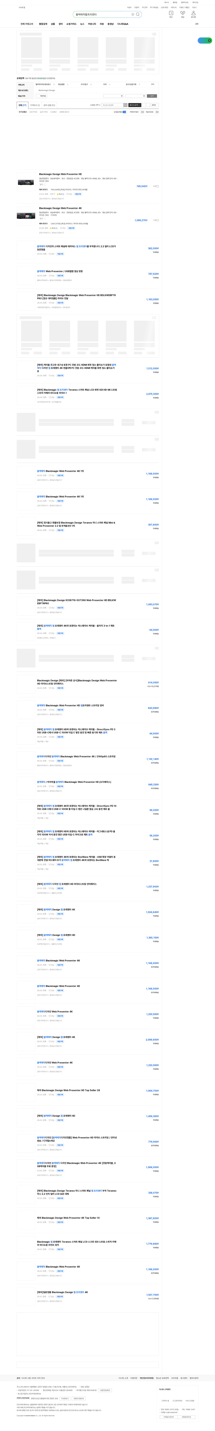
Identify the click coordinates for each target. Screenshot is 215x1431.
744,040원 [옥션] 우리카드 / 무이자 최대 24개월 (69, 190)
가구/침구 (84, 84)
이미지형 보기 (148, 105)
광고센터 (183, 1378)
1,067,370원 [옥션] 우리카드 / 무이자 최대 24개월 (69, 224)
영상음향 (61, 84)
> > (54, 280)
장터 (61, 24)
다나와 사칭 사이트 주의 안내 (33, 1378)
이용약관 (133, 1378)
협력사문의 (194, 1378)
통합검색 (43, 24)
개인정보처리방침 (147, 1378)
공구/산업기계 (131, 84)
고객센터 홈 (165, 1401)
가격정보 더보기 (149, 186)
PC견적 (144, 7)
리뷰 (102, 24)
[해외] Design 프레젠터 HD (56, 935)
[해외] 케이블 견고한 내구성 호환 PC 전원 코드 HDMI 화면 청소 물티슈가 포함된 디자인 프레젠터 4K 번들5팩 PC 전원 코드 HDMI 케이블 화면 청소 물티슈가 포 (76, 368)
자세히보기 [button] (65, 1399)
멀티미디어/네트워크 (43, 84)
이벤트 (181, 7)
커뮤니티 (174, 7)
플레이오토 (184, 2)
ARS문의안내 (186, 1417)
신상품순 (53, 112)
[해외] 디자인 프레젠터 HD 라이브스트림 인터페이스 (67, 884)
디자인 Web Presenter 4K (55, 1011)
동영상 (111, 24)
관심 (70, 194)
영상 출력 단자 (86, 178)
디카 (104, 84)
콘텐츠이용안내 (79, 1399)
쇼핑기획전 (164, 7)
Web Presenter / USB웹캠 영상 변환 (60, 271)
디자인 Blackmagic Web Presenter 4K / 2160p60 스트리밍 (76, 756)
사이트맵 (174, 1378)
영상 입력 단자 (107, 178)
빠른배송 (43, 96)
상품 (53, 24)
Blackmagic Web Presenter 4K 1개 (60, 471)
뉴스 (82, 24)
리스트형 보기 (144, 105)
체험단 (187, 7)
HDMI (94, 178)
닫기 (41, 185)
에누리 (166, 2)
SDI (99, 178)
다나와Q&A (122, 24)
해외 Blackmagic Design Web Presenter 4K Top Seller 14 (68, 1218)
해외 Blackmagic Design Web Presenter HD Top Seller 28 (68, 1090)
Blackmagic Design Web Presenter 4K (60, 208)
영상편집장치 (44, 178)
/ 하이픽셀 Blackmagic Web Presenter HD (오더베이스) (74, 782)
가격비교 (35, 105)
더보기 (195, 7)
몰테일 (175, 2)
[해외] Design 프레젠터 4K (56, 909)
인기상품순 (23, 112)
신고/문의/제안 (177, 1401)
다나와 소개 (123, 1378)
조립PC (136, 7)
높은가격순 (44, 112)
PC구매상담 (154, 7)
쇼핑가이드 (71, 24)
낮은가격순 (33, 112)
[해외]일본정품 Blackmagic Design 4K (62, 1292)
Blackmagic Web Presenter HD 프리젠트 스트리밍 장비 (70, 705)
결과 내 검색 (134, 105)
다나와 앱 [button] (22, 7)
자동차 (129, 7)
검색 (152, 96)
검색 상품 (49, 105)
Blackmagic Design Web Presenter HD (60, 174)
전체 (22, 105)
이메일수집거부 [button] (169, 1417)
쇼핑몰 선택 (95, 105)
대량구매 (78, 194)
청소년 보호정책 (162, 1378)
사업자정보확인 (105, 1390)
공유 (195, 24)
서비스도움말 (189, 1401)
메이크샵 (195, 2)
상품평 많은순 (64, 112)
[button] (171, 15)
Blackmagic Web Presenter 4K (58, 960)
